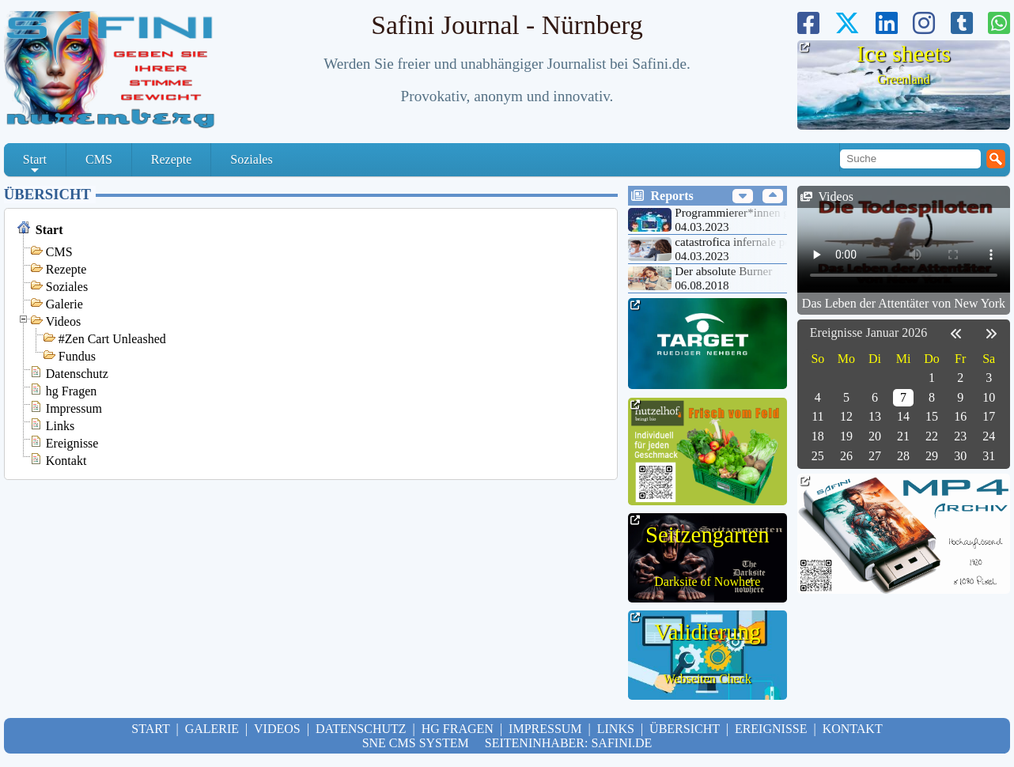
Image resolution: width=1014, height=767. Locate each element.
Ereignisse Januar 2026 (868, 332)
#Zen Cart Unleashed (112, 339)
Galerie (64, 304)
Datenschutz (77, 373)
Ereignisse (72, 443)
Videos (63, 321)
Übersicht (47, 194)
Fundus (77, 356)
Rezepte (171, 159)
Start (35, 164)
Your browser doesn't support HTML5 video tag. (903, 239)
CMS (98, 159)
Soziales (251, 159)
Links (60, 426)
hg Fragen (71, 391)
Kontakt (66, 460)
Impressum (74, 408)
